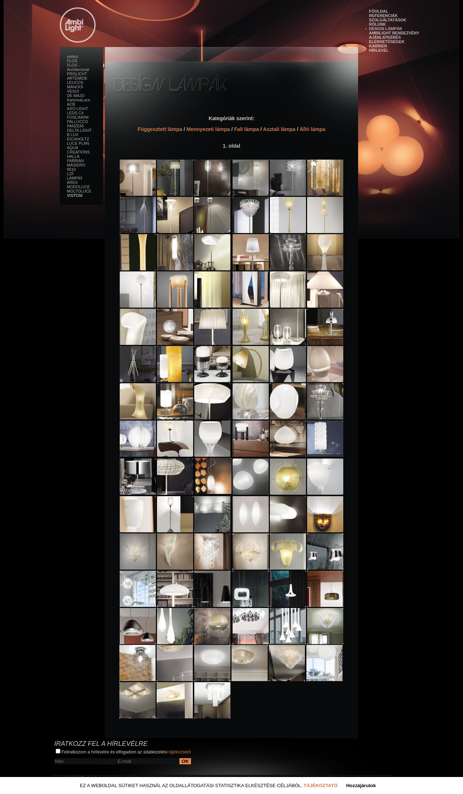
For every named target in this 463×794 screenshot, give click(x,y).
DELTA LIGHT (79, 130)
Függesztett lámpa (160, 129)
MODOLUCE (78, 187)
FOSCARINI (78, 117)
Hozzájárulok (361, 785)
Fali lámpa (246, 129)
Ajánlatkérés (385, 37)
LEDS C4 (75, 113)
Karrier (378, 46)
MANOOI (75, 87)
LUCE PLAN (78, 143)
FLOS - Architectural (78, 67)
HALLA (73, 156)
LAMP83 (74, 178)
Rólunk (377, 24)
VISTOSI (74, 195)
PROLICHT (77, 74)
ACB (71, 104)
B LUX (72, 134)
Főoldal (378, 11)
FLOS (72, 61)
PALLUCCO (77, 121)
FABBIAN (75, 161)
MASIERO (76, 165)
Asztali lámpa (279, 129)
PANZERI (75, 126)
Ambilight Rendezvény (394, 33)
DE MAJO (76, 95)
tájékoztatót (180, 752)
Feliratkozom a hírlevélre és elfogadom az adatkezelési (123, 752)
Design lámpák (385, 28)
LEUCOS (75, 82)
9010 (71, 169)
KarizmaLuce (78, 100)
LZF (70, 174)
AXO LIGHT (77, 108)
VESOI (73, 91)
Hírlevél (378, 50)
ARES (72, 182)
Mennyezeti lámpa (208, 129)
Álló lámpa (312, 129)
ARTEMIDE (77, 78)
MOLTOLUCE (79, 191)
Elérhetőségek (386, 41)
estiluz (72, 56)
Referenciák (383, 15)
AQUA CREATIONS (78, 149)
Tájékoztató (320, 785)
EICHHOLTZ (78, 139)
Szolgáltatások (387, 20)
